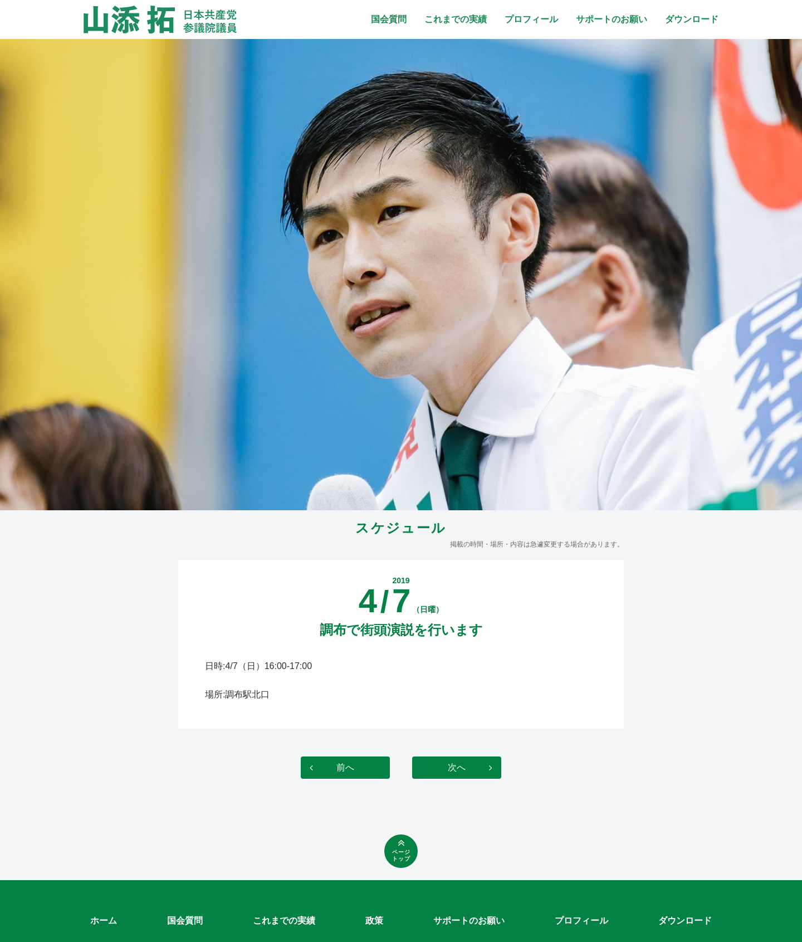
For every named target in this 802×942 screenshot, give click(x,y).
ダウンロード (691, 19)
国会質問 (389, 19)
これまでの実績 (455, 19)
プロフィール (531, 19)
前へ (345, 767)
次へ (457, 767)
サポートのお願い (611, 19)
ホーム (103, 920)
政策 (374, 920)
